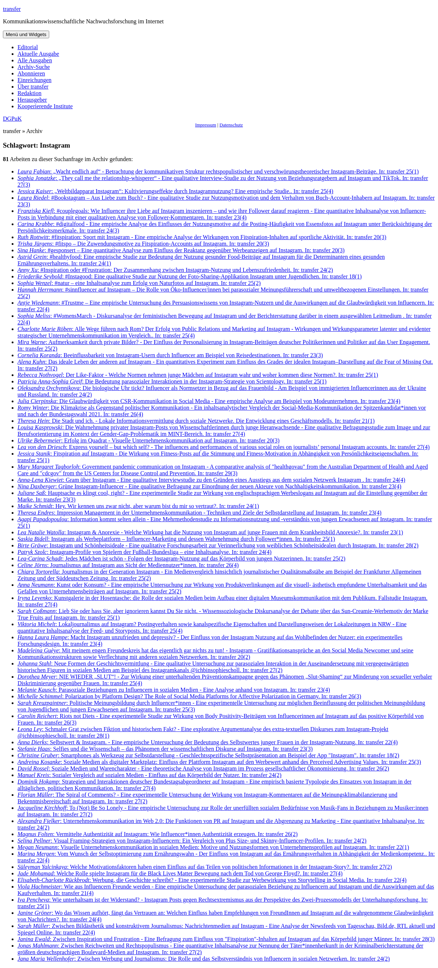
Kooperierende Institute (45, 106)
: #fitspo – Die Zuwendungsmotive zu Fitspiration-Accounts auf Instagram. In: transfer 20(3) (143, 244)
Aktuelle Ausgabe (38, 54)
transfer (12, 9)
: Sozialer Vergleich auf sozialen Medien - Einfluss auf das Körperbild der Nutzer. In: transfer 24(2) (149, 775)
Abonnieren (31, 73)
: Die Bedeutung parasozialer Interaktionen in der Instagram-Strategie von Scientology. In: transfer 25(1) (171, 381)
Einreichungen (34, 80)
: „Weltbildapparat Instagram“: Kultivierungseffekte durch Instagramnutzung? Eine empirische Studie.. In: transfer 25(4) (175, 191)
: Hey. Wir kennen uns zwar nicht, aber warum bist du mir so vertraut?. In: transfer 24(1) (138, 506)
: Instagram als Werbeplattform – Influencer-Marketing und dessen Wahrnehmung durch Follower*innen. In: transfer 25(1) (176, 539)
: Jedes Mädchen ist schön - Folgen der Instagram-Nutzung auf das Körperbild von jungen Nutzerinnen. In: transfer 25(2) (181, 558)
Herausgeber (32, 100)
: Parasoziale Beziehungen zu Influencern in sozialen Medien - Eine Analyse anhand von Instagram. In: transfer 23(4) (173, 690)
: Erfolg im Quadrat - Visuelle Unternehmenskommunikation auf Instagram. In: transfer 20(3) (148, 440)
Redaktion (29, 93)
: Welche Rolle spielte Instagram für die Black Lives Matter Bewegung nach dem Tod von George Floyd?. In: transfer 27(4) (180, 873)
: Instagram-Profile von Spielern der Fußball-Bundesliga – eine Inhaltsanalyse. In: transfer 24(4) (144, 552)
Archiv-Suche (33, 67)
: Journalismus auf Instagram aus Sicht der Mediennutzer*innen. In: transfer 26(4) (128, 565)
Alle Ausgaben (34, 60)
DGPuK (12, 119)
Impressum (205, 125)
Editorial (27, 47)
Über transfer (32, 86)
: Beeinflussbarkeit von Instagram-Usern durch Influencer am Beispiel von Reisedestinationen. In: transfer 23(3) (170, 355)
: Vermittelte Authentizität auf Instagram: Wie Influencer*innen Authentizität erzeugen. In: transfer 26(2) (157, 834)
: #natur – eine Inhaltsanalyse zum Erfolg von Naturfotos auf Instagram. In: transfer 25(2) (139, 283)
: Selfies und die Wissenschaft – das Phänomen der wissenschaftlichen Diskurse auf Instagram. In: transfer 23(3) (165, 749)
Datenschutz (231, 125)
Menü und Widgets (26, 34)
